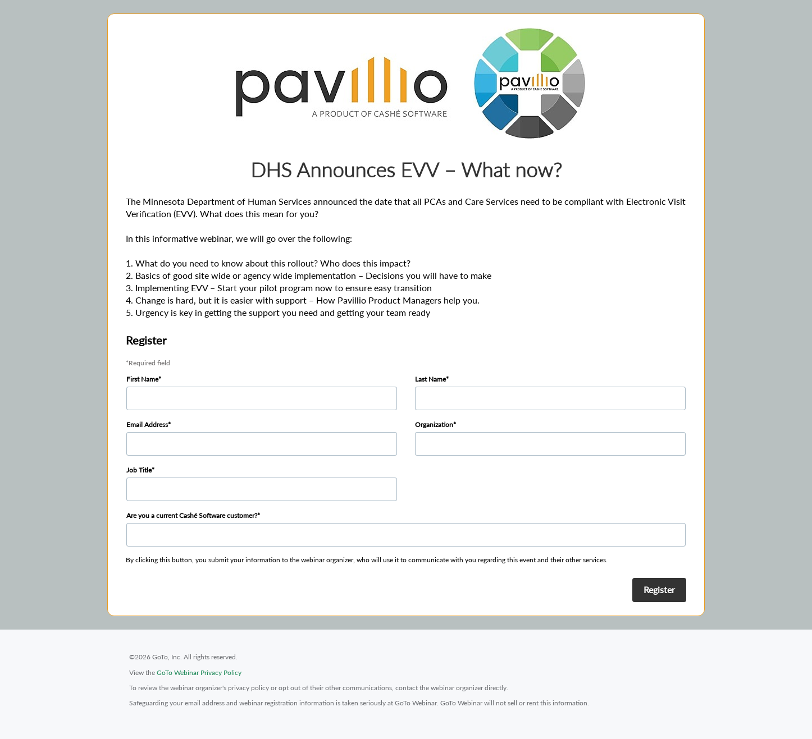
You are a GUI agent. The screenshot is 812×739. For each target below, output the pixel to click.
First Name (142, 379)
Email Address (147, 424)
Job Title (139, 470)
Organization (434, 424)
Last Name (430, 379)
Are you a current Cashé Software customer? (191, 515)
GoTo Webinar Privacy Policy (199, 672)
